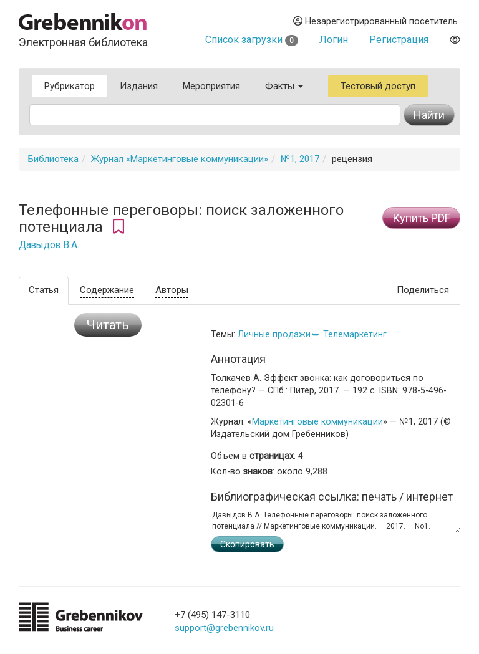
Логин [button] (333, 40)
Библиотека (53, 159)
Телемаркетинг (355, 334)
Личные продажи (274, 334)
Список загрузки (251, 40)
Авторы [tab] (171, 290)
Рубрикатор (69, 86)
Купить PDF (421, 217)
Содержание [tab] (107, 290)
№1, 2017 (300, 159)
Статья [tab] (44, 290)
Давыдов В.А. (49, 245)
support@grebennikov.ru (224, 627)
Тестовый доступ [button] (378, 86)
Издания (139, 86)
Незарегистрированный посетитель (375, 21)
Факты (284, 86)
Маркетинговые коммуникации (317, 421)
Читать (108, 324)
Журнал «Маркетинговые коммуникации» (179, 159)
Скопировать (247, 544)
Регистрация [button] (398, 40)
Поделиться (423, 290)
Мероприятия (211, 86)
